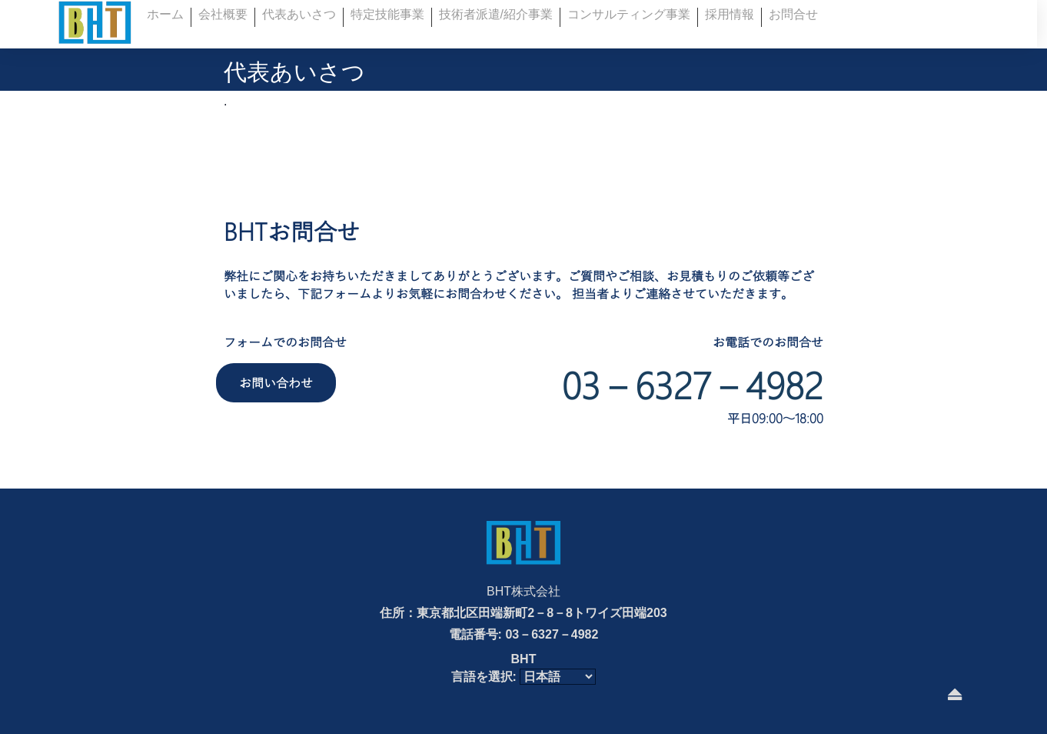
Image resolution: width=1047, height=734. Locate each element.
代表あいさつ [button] (299, 14)
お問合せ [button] (793, 14)
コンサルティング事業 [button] (628, 14)
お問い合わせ (276, 383)
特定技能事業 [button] (387, 14)
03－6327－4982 (692, 384)
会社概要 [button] (223, 14)
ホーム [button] (165, 14)
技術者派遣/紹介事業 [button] (496, 14)
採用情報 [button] (729, 14)
